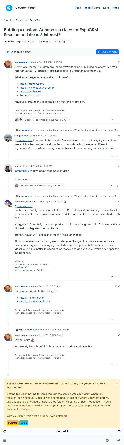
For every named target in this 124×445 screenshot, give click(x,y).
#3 (119, 166)
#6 (119, 335)
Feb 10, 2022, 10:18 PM (44, 135)
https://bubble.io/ (30, 91)
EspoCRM (9, 41)
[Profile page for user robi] (8, 168)
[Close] (116, 383)
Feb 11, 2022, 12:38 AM (40, 166)
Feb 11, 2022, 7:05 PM (49, 286)
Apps (78, 7)
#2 (119, 135)
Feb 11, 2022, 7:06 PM (49, 335)
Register (12, 423)
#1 (119, 62)
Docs (106, 7)
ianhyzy (19, 135)
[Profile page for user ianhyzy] (8, 138)
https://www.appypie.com (35, 301)
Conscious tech (22, 179)
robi (17, 166)
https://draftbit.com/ (32, 83)
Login (24, 423)
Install (115, 7)
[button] (4, 440)
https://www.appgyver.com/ (37, 87)
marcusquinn (21, 62)
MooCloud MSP (22, 267)
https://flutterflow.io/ (32, 297)
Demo (97, 7)
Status (87, 7)
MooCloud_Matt (23, 201)
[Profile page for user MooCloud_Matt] (8, 204)
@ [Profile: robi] (18, 340)
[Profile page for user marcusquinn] (8, 64)
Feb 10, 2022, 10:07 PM (50, 62)
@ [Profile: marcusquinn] (23, 140)
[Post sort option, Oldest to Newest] (19, 51)
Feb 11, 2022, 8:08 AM (52, 201)
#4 (119, 201)
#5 (119, 286)
